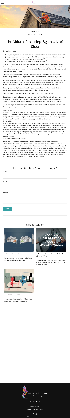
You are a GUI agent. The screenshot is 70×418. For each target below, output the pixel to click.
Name (5, 171)
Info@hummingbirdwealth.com (35, 409)
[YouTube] (36, 401)
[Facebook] (30, 401)
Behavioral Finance (12, 295)
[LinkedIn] (33, 401)
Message (6, 193)
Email (5, 182)
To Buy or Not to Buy (12, 254)
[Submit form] (7, 209)
